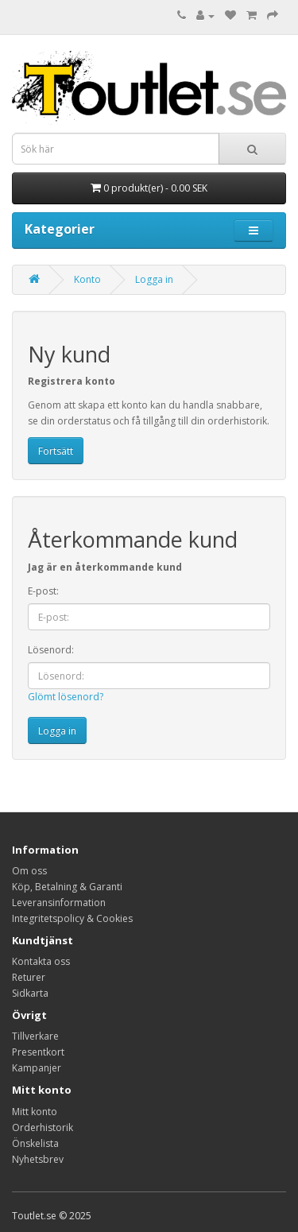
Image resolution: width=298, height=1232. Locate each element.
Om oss (29, 871)
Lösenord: (51, 650)
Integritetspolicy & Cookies (72, 918)
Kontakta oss (41, 961)
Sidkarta (30, 993)
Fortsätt (55, 451)
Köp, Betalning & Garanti (67, 886)
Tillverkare (35, 1036)
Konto (87, 279)
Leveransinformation (59, 902)
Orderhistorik (42, 1127)
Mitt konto (34, 1111)
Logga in (154, 279)
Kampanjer (36, 1068)
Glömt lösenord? (65, 696)
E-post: (43, 591)
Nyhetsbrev (38, 1159)
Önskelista (35, 1143)
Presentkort (38, 1052)
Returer (28, 977)
